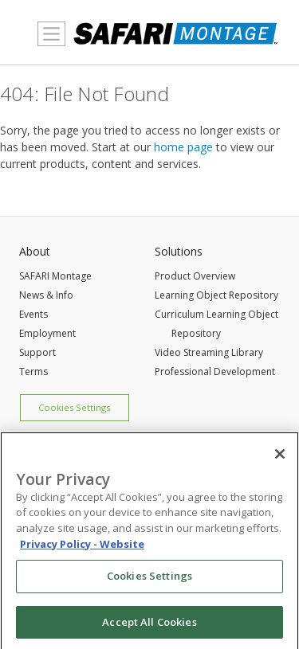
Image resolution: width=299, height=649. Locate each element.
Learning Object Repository (216, 295)
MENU (47, 43)
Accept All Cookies (149, 626)
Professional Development (215, 371)
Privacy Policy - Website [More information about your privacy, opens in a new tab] (82, 547)
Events (33, 314)
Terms (33, 371)
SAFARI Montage (55, 276)
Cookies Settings (74, 407)
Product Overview (195, 276)
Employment (47, 333)
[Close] (279, 457)
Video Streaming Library (209, 352)
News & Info (46, 295)
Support (37, 352)
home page (183, 146)
